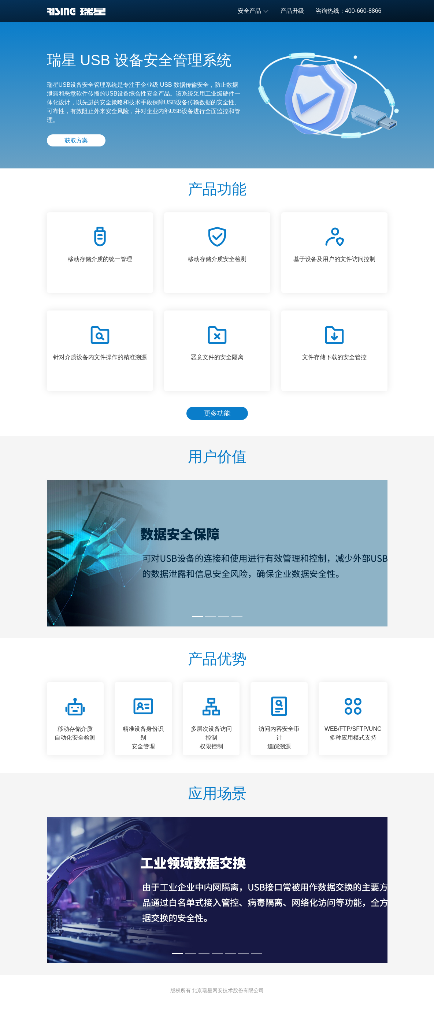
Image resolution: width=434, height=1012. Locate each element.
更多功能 (217, 413)
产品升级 (292, 11)
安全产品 (253, 11)
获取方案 (76, 140)
